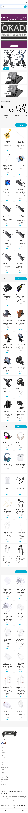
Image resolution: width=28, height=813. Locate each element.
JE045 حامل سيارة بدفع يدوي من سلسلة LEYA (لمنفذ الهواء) (20, 322)
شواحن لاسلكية (4, 767)
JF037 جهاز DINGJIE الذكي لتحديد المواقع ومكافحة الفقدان (7, 143)
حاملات (2, 772)
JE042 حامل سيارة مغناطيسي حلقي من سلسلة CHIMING (20, 369)
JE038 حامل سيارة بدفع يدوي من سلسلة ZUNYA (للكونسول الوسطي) (7, 346)
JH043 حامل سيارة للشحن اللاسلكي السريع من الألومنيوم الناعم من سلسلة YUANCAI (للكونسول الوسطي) (20, 298)
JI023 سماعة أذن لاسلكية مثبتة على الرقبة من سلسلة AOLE (7, 512)
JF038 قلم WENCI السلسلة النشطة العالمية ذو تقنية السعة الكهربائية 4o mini (7, 168)
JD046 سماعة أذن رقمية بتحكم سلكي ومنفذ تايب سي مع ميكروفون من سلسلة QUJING (7, 559)
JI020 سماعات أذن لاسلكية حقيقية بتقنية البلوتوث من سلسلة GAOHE (20, 466)
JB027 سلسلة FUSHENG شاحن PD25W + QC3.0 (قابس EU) (7, 713)
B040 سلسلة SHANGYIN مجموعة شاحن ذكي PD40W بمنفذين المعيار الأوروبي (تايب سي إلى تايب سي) (7, 617)
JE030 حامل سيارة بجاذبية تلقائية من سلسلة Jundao (7, 390)
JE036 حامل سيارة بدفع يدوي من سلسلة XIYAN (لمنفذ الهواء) (7, 369)
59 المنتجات (6, 117)
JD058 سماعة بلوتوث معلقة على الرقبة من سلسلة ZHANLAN (21, 489)
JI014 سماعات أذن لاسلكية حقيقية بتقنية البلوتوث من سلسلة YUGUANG (7, 489)
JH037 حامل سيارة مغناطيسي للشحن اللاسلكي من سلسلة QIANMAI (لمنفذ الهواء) (7, 323)
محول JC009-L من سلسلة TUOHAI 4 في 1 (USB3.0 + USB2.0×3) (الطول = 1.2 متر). (20, 266)
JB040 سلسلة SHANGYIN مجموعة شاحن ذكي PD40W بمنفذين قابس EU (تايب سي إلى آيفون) (20, 590)
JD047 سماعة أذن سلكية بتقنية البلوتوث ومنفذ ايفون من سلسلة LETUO (20, 534)
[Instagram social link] (5, 743)
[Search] (14, 6)
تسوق (2, 781)
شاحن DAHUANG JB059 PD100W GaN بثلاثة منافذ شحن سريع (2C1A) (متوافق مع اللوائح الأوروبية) (7, 591)
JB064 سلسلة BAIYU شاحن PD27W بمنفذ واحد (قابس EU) (20, 713)
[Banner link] (14, 60)
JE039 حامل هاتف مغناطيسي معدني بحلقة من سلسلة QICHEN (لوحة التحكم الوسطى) (20, 414)
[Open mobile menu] (1, 2)
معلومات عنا (3, 784)
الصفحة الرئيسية (4, 779)
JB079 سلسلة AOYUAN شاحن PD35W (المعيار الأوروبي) (20, 615)
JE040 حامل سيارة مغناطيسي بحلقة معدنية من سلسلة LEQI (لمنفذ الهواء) (20, 390)
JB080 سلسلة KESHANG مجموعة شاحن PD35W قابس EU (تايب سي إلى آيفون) (7, 641)
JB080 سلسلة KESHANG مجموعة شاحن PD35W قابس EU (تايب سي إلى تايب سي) (20, 641)
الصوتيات (3, 758)
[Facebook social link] (2, 743)
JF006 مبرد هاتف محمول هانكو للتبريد (20, 166)
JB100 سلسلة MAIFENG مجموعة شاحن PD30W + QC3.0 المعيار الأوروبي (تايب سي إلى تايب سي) (20, 689)
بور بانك (3, 750)
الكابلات (2, 755)
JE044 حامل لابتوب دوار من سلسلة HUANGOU (7, 296)
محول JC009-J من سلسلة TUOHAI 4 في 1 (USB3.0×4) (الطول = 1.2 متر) (20, 242)
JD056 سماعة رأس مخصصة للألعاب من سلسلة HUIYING (7, 444)
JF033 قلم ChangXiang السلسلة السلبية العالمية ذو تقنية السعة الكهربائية (20, 143)
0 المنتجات (16, 117)
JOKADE (7, 147)
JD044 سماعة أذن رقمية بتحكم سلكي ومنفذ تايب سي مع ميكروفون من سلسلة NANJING (20, 559)
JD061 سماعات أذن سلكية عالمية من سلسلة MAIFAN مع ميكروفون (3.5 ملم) (20, 512)
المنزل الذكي (4, 752)
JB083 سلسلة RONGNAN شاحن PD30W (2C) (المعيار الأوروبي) (7, 665)
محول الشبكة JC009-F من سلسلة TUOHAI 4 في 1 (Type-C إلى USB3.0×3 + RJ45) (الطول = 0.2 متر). (20, 218)
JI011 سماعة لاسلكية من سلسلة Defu (7, 465)
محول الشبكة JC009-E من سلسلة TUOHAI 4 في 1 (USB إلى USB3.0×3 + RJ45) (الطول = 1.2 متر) (7, 218)
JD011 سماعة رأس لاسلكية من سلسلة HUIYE (20, 444)
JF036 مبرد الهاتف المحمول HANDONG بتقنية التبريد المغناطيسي (7, 191)
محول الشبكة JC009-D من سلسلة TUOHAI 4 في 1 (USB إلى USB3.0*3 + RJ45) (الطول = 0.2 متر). (20, 193)
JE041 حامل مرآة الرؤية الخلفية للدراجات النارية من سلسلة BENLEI (7, 413)
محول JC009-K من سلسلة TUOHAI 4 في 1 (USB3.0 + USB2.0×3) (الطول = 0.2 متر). (7, 266)
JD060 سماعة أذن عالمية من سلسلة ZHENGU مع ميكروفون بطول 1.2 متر (7, 535)
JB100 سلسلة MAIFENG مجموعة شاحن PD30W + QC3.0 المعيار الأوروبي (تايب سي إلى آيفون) (7, 689)
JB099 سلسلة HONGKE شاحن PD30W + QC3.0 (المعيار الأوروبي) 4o (20, 665)
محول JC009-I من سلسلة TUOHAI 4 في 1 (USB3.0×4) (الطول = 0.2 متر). (7, 242)
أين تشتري (3, 786)
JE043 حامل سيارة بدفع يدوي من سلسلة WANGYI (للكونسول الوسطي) (20, 346)
